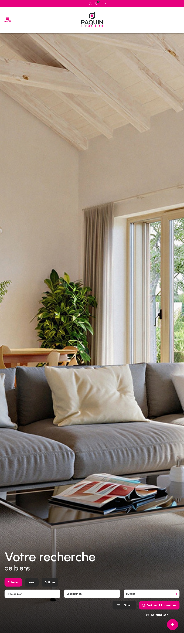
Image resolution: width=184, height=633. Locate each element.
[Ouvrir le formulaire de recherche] (124, 605)
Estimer (50, 582)
